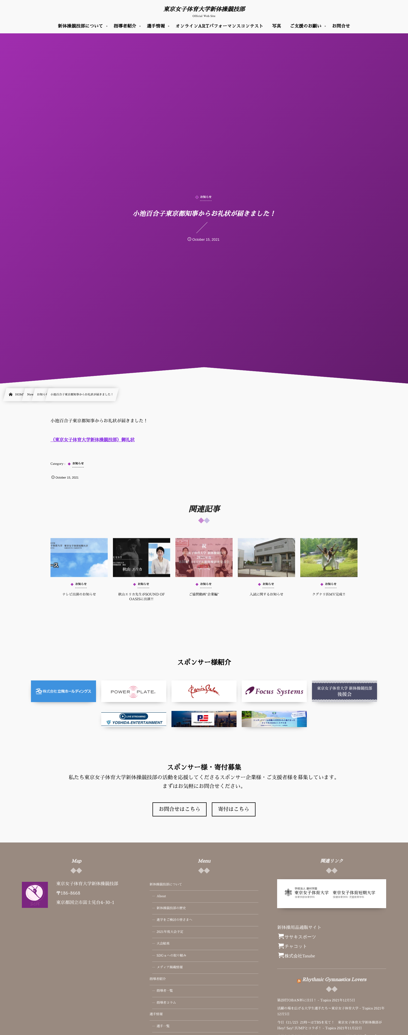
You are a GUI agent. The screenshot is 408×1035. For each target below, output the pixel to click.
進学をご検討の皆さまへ (175, 920)
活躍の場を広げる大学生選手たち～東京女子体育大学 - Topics (325, 1008)
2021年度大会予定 (170, 932)
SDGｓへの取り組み (172, 955)
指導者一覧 (165, 991)
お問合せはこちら (179, 809)
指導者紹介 (158, 979)
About (161, 896)
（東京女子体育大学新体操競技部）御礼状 (92, 440)
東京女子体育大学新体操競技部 (204, 9)
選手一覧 (163, 1026)
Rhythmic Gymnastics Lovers (334, 975)
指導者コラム (166, 1003)
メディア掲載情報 (170, 967)
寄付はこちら (233, 809)
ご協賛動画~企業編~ (204, 598)
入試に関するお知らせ (266, 598)
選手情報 (156, 1014)
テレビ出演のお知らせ (79, 598)
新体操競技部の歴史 (171, 908)
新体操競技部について (166, 884)
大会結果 (163, 943)
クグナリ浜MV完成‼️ (329, 598)
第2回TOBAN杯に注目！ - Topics (304, 1000)
